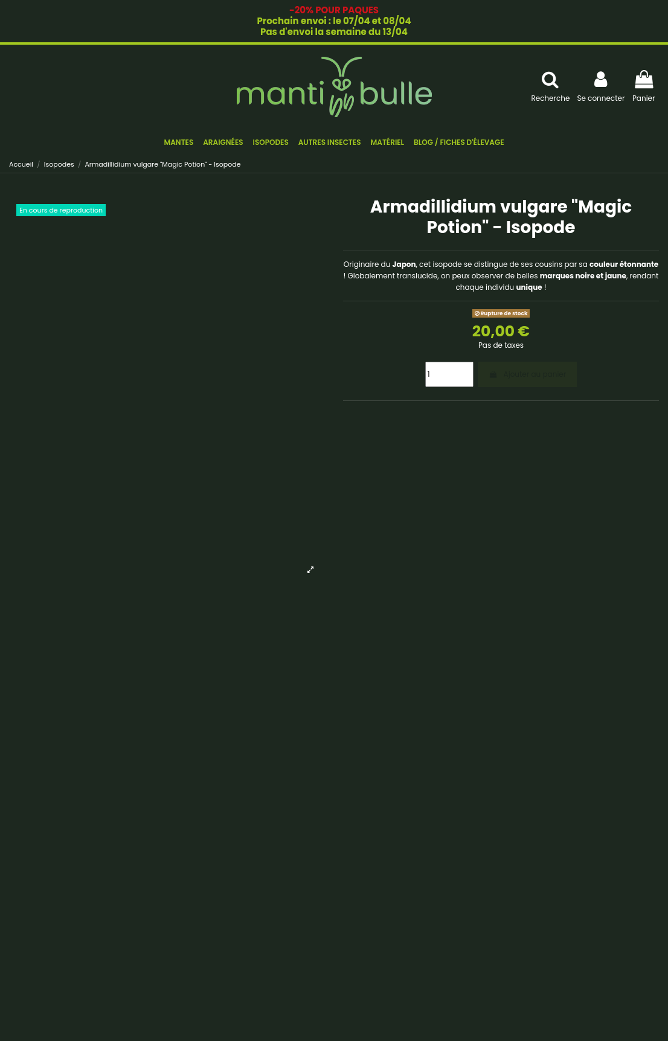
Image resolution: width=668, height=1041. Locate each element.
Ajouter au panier (527, 374)
